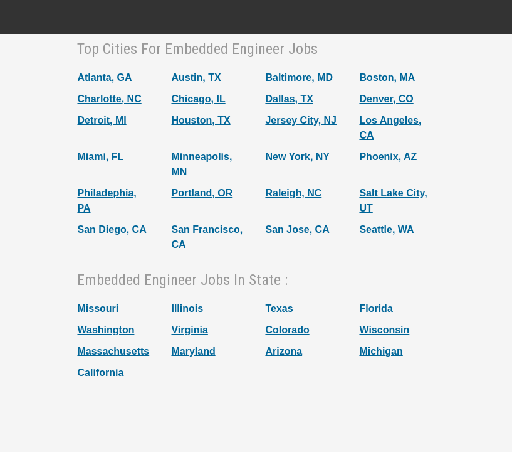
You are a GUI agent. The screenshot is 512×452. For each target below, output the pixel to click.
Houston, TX (200, 120)
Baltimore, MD (299, 77)
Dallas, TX (289, 99)
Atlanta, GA (104, 77)
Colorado (287, 330)
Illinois (187, 308)
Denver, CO (386, 99)
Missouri (97, 308)
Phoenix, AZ (388, 156)
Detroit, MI (101, 120)
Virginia (189, 330)
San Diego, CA (111, 229)
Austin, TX (196, 77)
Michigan (380, 351)
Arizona (283, 351)
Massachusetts (113, 351)
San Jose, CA (297, 229)
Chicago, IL (198, 99)
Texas (279, 308)
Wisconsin (384, 330)
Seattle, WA (386, 229)
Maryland (193, 351)
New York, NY (297, 156)
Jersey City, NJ (301, 120)
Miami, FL (100, 156)
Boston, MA (387, 77)
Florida (375, 308)
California (100, 372)
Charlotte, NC (109, 99)
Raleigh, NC (293, 193)
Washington (105, 330)
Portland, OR (201, 193)
